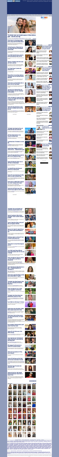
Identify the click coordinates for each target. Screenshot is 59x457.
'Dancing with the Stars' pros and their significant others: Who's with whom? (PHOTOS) (41, 51)
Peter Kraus (34, 446)
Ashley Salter (36, 447)
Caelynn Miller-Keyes (16, 444)
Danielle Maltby (17, 446)
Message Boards (46, 1)
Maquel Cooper (23, 445)
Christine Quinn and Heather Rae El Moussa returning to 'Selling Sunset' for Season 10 (42, 158)
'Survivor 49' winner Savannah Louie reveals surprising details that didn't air (46, 69)
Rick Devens (22, 361)
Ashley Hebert (26, 443)
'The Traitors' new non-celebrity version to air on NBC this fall (47, 128)
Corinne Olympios (47, 447)
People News (28, 0)
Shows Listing (50, 1)
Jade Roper (27, 446)
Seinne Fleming (31, 445)
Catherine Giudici (49, 446)
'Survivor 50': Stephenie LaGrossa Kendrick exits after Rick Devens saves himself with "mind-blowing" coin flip (42, 99)
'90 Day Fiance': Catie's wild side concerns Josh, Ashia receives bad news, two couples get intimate (15, 316)
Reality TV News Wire (49, 0)
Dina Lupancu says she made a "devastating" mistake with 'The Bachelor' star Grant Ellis (42, 73)
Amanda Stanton (16, 447)
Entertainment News (36, 0)
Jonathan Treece (12, 448)
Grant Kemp (29, 448)
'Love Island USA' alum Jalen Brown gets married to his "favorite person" (15, 169)
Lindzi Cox (28, 447)
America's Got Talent (20, 14)
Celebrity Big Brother (46, 14)
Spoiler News (31, 0)
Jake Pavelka (37, 443)
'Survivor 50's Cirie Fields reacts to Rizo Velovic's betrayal (15, 332)
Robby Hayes (20, 448)
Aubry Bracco (15, 110)
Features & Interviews (29, 1)
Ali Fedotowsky (34, 443)
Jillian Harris (41, 443)
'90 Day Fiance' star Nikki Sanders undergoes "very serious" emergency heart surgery (16, 182)
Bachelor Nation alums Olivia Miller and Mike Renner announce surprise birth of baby (16, 309)
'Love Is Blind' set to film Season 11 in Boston (16, 302)
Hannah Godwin (11, 444)
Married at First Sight (43, 15)
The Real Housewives (40, 441)
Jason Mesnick (45, 443)
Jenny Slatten (15, 246)
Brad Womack (29, 443)
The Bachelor (35, 14)
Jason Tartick (44, 444)
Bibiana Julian (47, 445)
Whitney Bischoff (42, 446)
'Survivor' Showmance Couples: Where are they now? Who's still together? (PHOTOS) (47, 47)
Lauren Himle (39, 447)
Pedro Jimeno (20, 262)
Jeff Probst (9, 137)
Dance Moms (8, 15)
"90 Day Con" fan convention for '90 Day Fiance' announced (15, 352)
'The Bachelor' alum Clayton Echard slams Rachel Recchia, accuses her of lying (15, 296)
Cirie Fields (13, 334)
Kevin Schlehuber (38, 448)
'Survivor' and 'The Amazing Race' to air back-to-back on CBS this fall (42, 140)
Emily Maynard (19, 443)
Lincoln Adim (28, 444)
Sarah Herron (26, 448)
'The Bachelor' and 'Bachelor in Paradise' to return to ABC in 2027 (42, 135)
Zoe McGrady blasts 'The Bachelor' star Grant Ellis (16, 142)
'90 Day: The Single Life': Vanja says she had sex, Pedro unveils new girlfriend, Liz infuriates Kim (16, 259)
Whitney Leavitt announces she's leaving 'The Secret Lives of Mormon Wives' (42, 152)
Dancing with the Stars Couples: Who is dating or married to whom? (15, 452)
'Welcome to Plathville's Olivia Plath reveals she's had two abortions (15, 62)
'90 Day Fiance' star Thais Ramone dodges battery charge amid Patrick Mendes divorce (16, 41)
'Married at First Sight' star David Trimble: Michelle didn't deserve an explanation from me (42, 82)
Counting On (50, 14)
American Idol (16, 14)
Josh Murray (37, 446)
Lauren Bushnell (9, 446)
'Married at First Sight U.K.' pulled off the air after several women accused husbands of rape (16, 230)
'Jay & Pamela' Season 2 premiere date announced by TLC (14, 69)
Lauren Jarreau (39, 445)
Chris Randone (40, 444)
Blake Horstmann (36, 444)
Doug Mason (15, 342)
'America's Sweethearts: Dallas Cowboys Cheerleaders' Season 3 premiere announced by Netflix (15, 216)
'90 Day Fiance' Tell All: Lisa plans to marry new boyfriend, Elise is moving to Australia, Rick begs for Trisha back (42, 95)
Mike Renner (9, 312)
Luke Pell (23, 448)
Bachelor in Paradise (31, 14)
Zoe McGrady (10, 144)
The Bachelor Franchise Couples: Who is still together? (30, 452)
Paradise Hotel (50, 15)
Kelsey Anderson (21, 38)
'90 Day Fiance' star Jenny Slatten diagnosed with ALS (16, 244)
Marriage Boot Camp (38, 15)
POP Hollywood (44, 0)
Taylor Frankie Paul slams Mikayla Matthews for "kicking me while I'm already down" (42, 119)
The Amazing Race (13, 14)
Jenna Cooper (19, 445)
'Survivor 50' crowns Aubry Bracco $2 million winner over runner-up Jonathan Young (16, 175)
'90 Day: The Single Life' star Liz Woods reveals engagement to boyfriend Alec (15, 289)
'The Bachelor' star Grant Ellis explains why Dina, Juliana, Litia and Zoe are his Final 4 (42, 79)
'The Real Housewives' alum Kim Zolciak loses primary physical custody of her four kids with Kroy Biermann (42, 122)
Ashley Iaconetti (21, 447)
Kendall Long (15, 445)
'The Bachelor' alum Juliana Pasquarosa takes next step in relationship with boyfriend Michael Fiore (16, 282)
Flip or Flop (19, 15)
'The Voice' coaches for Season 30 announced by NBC (47, 145)
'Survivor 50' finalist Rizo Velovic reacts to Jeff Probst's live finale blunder (15, 162)
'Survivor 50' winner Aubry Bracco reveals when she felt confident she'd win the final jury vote (15, 108)
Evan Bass (24, 446)
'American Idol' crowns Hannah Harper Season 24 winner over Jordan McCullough (42, 92)
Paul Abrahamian (46, 448)
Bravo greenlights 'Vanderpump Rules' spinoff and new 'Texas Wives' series (16, 325)
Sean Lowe (15, 443)
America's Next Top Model (26, 14)
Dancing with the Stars (12, 15)
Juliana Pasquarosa (16, 285)
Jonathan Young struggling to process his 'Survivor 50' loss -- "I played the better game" (16, 149)
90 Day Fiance (8, 14)
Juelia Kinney (24, 447)
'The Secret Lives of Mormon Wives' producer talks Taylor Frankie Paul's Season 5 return (42, 148)
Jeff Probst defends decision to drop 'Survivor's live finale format (14, 135)
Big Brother (42, 14)
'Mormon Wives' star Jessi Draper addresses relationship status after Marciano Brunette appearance (16, 76)
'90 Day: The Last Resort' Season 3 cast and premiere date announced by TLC (42, 155)
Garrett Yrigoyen (48, 444)
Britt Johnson (43, 445)
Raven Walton (42, 448)
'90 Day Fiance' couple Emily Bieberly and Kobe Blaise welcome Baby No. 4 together (16, 275)
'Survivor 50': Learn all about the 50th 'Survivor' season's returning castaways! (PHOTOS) (42, 61)
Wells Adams (13, 446)
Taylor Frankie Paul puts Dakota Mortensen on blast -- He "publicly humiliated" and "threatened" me (16, 268)
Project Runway (36, 441)
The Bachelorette (39, 14)
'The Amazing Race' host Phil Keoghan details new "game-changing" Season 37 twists (42, 76)
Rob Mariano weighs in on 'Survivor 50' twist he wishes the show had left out (16, 238)
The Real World (45, 441)
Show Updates (24, 0)
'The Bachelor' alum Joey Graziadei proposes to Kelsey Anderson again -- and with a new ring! (22, 35)
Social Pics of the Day (35, 1)
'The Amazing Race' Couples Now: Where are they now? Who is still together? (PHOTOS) (42, 64)
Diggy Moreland (16, 448)
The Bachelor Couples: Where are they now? (43, 452)
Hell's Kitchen (22, 15)
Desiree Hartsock (11, 443)
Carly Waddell (21, 446)
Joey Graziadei (16, 38)
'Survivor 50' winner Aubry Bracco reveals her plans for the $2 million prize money (16, 155)
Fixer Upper (17, 15)
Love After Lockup (34, 15)
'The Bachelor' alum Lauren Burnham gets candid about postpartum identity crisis (15, 209)
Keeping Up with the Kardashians (28, 15)
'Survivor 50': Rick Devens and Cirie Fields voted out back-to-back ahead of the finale (15, 359)
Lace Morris (43, 447)
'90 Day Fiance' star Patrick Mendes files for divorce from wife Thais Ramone (16, 83)
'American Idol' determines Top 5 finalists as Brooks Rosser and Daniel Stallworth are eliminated (42, 103)
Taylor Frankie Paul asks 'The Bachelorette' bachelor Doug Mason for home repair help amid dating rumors (15, 339)
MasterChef (47, 15)
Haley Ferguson (12, 447)
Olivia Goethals (35, 445)
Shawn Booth (30, 446)
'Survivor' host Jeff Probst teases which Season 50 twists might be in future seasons (16, 189)
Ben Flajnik (22, 443)
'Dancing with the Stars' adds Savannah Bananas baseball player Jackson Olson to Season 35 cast (15, 374)
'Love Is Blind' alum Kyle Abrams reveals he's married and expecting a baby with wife (16, 55)
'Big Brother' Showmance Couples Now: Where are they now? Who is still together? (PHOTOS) (42, 58)
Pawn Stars (32, 441)
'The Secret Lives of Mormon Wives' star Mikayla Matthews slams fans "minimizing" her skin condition (15, 91)
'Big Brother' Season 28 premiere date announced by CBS (14, 366)
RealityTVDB (40, 0)
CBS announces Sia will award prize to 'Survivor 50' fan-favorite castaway (14, 346)
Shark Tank (49, 441)
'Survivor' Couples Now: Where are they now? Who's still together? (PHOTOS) (16, 223)
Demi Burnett (24, 444)
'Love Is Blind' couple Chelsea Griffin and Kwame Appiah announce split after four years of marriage (16, 251)
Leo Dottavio (31, 444)
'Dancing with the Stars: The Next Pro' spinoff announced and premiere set (42, 132)
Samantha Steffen (32, 447)
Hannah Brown (21, 444)
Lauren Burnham (15, 211)
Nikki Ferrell (45, 446)
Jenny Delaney (27, 445)
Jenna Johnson (33, 448)
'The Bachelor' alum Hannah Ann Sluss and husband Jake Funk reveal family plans (15, 129)
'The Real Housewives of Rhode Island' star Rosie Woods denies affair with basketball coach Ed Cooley (15, 48)
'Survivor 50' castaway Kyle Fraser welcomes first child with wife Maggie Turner (46, 109)
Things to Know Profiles (41, 1)
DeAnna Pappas (49, 443)
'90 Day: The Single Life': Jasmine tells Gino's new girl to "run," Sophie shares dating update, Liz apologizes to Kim (16, 98)
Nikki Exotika (17, 184)
